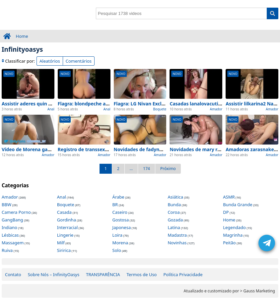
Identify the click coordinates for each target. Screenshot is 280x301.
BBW (6, 205)
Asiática (175, 197)
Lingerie (65, 235)
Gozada (175, 220)
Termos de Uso (142, 274)
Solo (116, 250)
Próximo (168, 168)
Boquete (160, 109)
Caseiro (119, 212)
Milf (61, 243)
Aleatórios (49, 61)
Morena (120, 243)
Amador (216, 109)
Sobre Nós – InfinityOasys (54, 274)
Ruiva (7, 250)
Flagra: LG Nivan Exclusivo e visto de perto (162, 103)
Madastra (177, 235)
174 (146, 168)
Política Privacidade (182, 274)
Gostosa (120, 220)
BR (115, 205)
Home (22, 36)
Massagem (13, 243)
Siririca (64, 250)
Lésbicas (10, 235)
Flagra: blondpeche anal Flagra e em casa (105, 103)
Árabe (118, 197)
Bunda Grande (237, 205)
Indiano (9, 227)
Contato (13, 274)
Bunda (174, 205)
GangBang (12, 220)
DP (226, 212)
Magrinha (233, 235)
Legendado (234, 227)
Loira (117, 235)
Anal (50, 109)
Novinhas (177, 243)
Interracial (67, 227)
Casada (64, 212)
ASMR (229, 197)
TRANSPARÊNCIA (103, 274)
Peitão (229, 243)
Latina (174, 227)
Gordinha (66, 220)
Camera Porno (16, 212)
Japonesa (121, 227)
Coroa (173, 212)
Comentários (79, 61)
